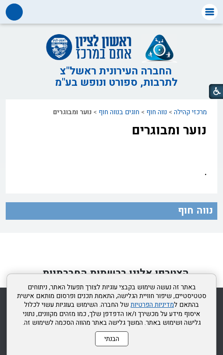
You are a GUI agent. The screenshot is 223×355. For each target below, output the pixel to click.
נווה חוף (156, 112)
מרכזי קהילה (190, 112)
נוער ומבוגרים (169, 130)
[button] (210, 12)
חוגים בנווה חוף (119, 112)
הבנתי (111, 339)
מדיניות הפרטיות (152, 304)
